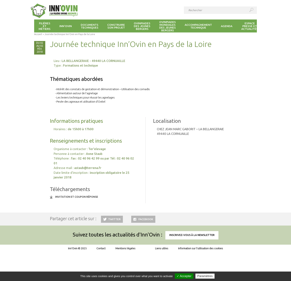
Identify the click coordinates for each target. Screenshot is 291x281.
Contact (101, 248)
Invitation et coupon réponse (76, 196)
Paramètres (205, 276)
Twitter (114, 219)
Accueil (38, 34)
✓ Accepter (184, 276)
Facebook (145, 219)
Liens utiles (161, 248)
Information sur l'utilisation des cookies (200, 248)
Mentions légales (125, 248)
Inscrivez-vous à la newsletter (192, 235)
